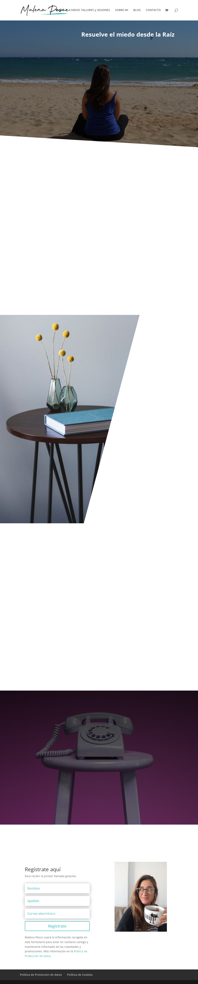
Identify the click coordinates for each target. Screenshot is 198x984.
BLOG (137, 10)
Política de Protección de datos (41, 975)
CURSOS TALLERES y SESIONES (89, 10)
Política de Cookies (80, 975)
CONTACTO (153, 10)
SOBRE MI (121, 10)
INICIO (60, 10)
